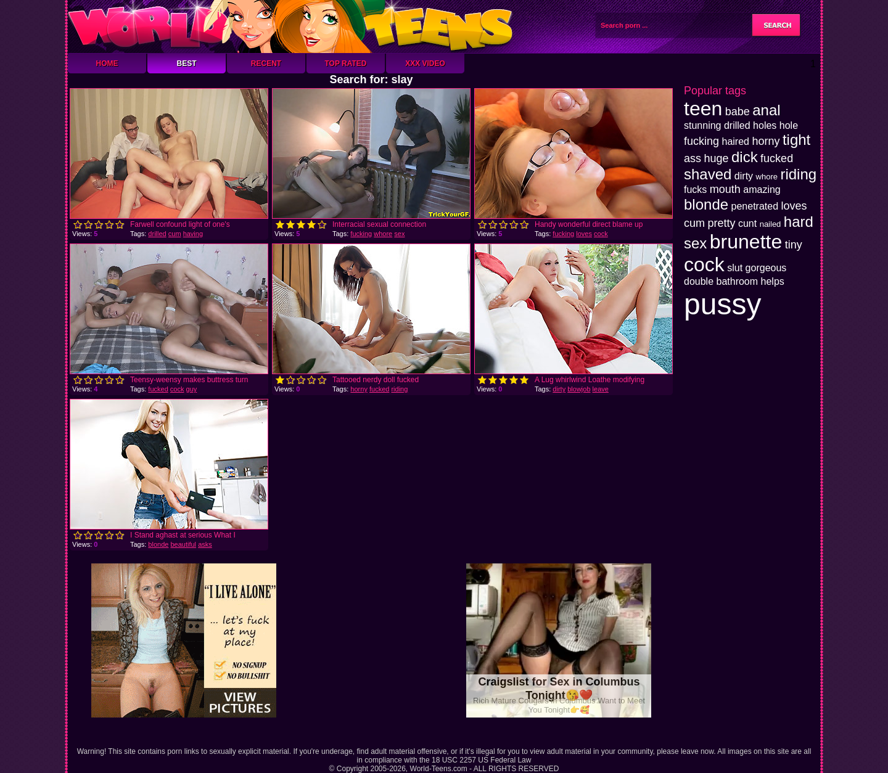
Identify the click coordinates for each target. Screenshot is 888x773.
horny (359, 389)
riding (399, 389)
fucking (361, 233)
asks (205, 544)
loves (584, 233)
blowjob (578, 389)
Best (186, 63)
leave (601, 389)
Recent (266, 63)
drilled (157, 233)
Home (107, 63)
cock (601, 233)
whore (383, 233)
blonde (158, 544)
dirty (559, 389)
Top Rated (345, 63)
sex (399, 233)
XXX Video (425, 63)
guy (191, 389)
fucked (158, 389)
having (193, 233)
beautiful (183, 544)
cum (174, 233)
